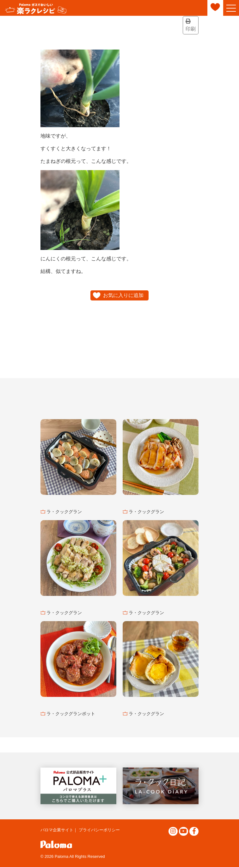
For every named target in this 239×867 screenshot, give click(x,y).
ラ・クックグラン (64, 511)
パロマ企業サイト (56, 830)
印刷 (191, 25)
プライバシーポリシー (99, 830)
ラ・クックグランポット (70, 713)
